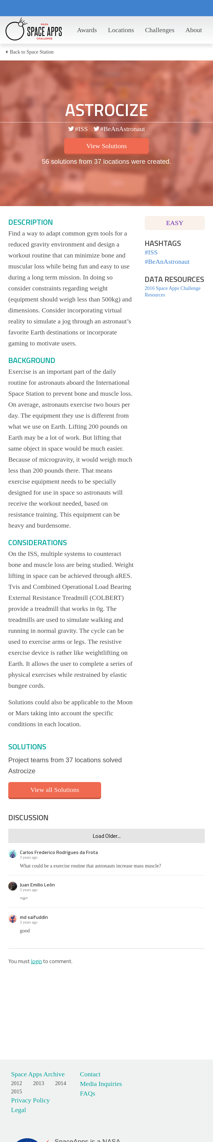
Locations (121, 30)
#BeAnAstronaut (122, 128)
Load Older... (107, 835)
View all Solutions (54, 789)
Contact (90, 1074)
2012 (16, 1083)
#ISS (81, 128)
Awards (87, 30)
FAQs (87, 1093)
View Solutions (106, 145)
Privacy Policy (30, 1100)
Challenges (159, 30)
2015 (16, 1091)
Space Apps (34, 30)
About (193, 30)
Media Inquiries (101, 1083)
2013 (38, 1083)
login (36, 961)
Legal (18, 1109)
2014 (60, 1083)
